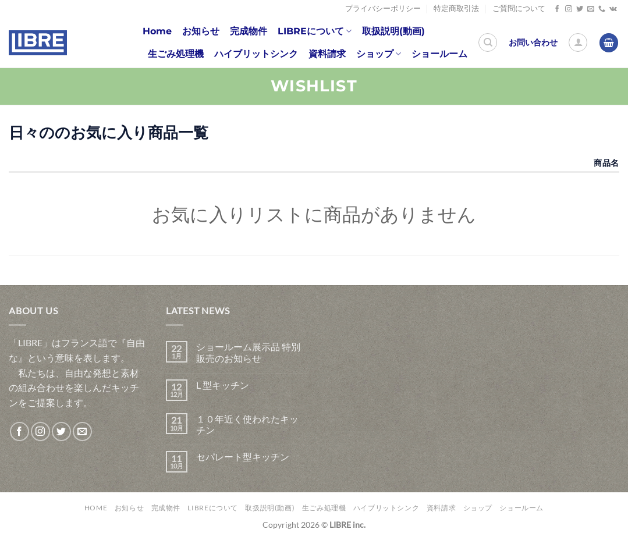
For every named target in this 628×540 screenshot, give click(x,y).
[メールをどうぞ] (590, 9)
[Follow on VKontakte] (613, 9)
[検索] (487, 42)
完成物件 (248, 31)
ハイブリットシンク (256, 53)
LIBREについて (315, 31)
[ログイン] (578, 42)
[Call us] (601, 9)
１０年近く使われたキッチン (247, 424)
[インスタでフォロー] (568, 9)
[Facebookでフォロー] (557, 9)
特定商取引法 (456, 8)
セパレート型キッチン (242, 456)
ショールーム (439, 53)
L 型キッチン (222, 384)
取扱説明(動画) (393, 31)
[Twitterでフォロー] (579, 9)
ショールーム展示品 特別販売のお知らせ (248, 352)
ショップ (378, 54)
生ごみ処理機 (176, 53)
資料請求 (327, 53)
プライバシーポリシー (383, 8)
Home (157, 31)
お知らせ (200, 31)
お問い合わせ (533, 42)
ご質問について (518, 8)
